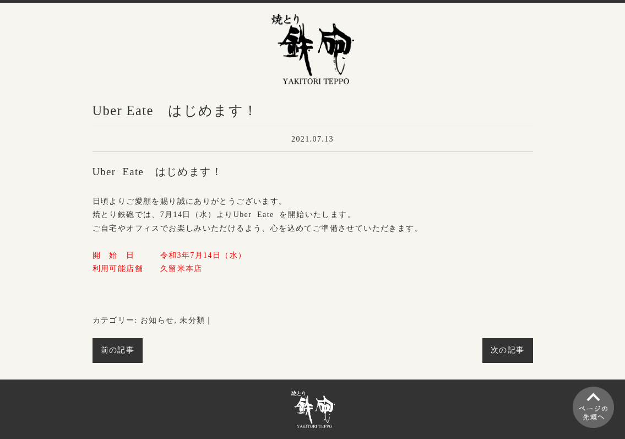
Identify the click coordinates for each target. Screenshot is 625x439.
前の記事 (118, 350)
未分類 (192, 320)
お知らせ (157, 320)
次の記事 (508, 350)
